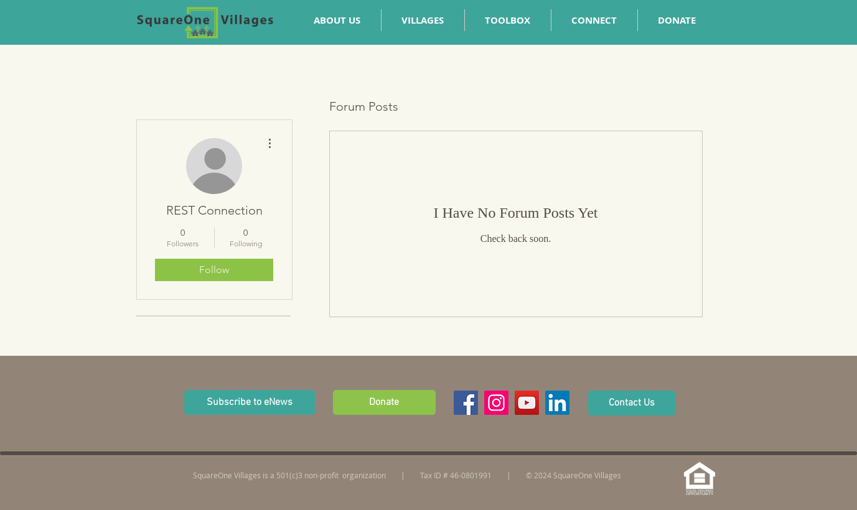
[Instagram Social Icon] (496, 403)
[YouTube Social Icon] (527, 403)
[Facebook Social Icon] (466, 403)
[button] (594, 20)
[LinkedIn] (557, 403)
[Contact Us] (631, 403)
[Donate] (384, 402)
